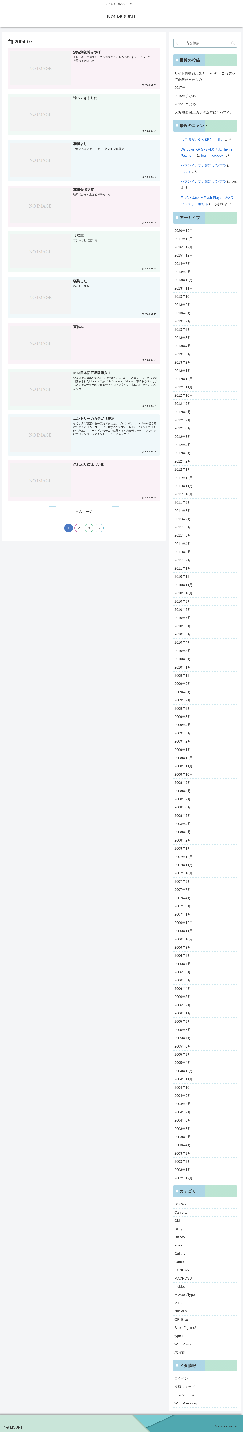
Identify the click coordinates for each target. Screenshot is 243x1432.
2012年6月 (182, 428)
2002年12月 (183, 1178)
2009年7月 (182, 700)
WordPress (182, 1344)
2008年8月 (182, 791)
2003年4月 (182, 1145)
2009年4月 (182, 725)
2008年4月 (182, 824)
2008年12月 (183, 758)
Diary (178, 1229)
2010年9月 (182, 601)
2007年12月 (183, 857)
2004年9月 (182, 1096)
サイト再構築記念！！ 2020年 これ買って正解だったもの (204, 76)
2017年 (179, 88)
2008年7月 (182, 799)
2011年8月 (182, 511)
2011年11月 (183, 486)
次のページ (83, 512)
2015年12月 (183, 255)
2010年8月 (182, 610)
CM (177, 1221)
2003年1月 (182, 1170)
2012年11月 (183, 387)
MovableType (184, 1295)
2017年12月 (183, 239)
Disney (179, 1237)
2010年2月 (182, 659)
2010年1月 (182, 667)
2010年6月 (182, 626)
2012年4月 (182, 445)
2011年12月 (183, 478)
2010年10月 (183, 593)
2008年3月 (182, 832)
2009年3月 (182, 733)
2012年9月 (182, 404)
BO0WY (180, 1204)
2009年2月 (182, 741)
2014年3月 (182, 272)
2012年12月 (183, 379)
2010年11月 (183, 585)
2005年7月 (182, 1038)
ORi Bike (181, 1319)
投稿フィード (184, 1387)
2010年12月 (183, 577)
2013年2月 (182, 362)
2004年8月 (182, 1104)
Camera (180, 1212)
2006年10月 (183, 939)
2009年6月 (182, 708)
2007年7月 (182, 890)
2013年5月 (182, 338)
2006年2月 (182, 1005)
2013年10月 (183, 296)
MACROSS (183, 1278)
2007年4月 (182, 898)
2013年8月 (182, 313)
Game (179, 1262)
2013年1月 (182, 371)
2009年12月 (183, 675)
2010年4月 (182, 642)
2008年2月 (182, 840)
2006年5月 (182, 980)
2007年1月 (182, 914)
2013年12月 (183, 280)
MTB (178, 1303)
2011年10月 (183, 494)
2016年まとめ (185, 96)
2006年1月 (182, 1013)
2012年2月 (182, 461)
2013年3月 (182, 354)
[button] (233, 43)
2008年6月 (182, 807)
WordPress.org (185, 1403)
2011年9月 (182, 502)
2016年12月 (183, 247)
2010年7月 (182, 618)
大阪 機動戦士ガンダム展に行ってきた (204, 112)
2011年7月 (182, 519)
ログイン (181, 1378)
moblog (180, 1286)
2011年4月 (182, 544)
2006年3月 (182, 997)
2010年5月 (182, 634)
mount (185, 172)
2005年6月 (182, 1046)
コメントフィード (188, 1395)
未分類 (179, 1352)
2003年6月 (182, 1137)
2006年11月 (183, 931)
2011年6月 (182, 527)
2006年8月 (182, 956)
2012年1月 (182, 469)
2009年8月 (182, 692)
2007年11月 (183, 865)
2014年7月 (182, 264)
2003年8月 (182, 1129)
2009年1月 (182, 750)
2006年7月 (182, 964)
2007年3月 (182, 906)
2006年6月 (182, 972)
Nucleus (180, 1311)
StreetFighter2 (185, 1328)
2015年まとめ (185, 104)
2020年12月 (183, 231)
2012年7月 (182, 420)
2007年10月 (183, 873)
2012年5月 (182, 437)
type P (179, 1336)
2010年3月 (182, 651)
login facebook (212, 155)
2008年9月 (182, 783)
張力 (220, 139)
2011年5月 (182, 535)
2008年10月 (183, 774)
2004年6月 (182, 1120)
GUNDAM (182, 1270)
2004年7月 (182, 1112)
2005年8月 (182, 1030)
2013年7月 (182, 321)
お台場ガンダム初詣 (196, 139)
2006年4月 (182, 989)
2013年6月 (182, 330)
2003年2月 (182, 1162)
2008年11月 (183, 766)
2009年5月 (182, 717)
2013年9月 (182, 305)
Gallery (179, 1254)
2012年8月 (182, 412)
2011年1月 (182, 568)
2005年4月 (182, 1063)
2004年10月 (183, 1087)
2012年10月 (183, 395)
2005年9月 (182, 1021)
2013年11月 (183, 288)
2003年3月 (182, 1153)
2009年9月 (182, 684)
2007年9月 (182, 881)
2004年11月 (183, 1079)
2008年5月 (182, 816)
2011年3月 (182, 552)
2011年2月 (182, 560)
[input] (205, 43)
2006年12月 (183, 923)
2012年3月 (182, 453)
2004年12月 (183, 1071)
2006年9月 (182, 947)
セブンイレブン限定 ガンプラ (203, 165)
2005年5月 (182, 1054)
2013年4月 (182, 346)
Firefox (179, 1245)
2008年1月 (182, 848)
